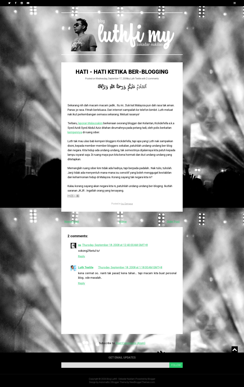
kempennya (75, 132)
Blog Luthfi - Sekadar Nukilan (120, 379)
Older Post (173, 221)
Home (123, 221)
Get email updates (122, 357)
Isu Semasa (127, 203)
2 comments (152, 78)
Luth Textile (135, 78)
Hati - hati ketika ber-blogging (122, 72)
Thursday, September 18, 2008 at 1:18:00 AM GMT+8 (130, 267)
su (79, 245)
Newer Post (71, 221)
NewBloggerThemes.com (142, 382)
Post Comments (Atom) (130, 343)
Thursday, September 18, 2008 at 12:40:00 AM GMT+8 (115, 245)
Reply (81, 256)
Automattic (104, 382)
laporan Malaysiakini (90, 123)
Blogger (151, 379)
